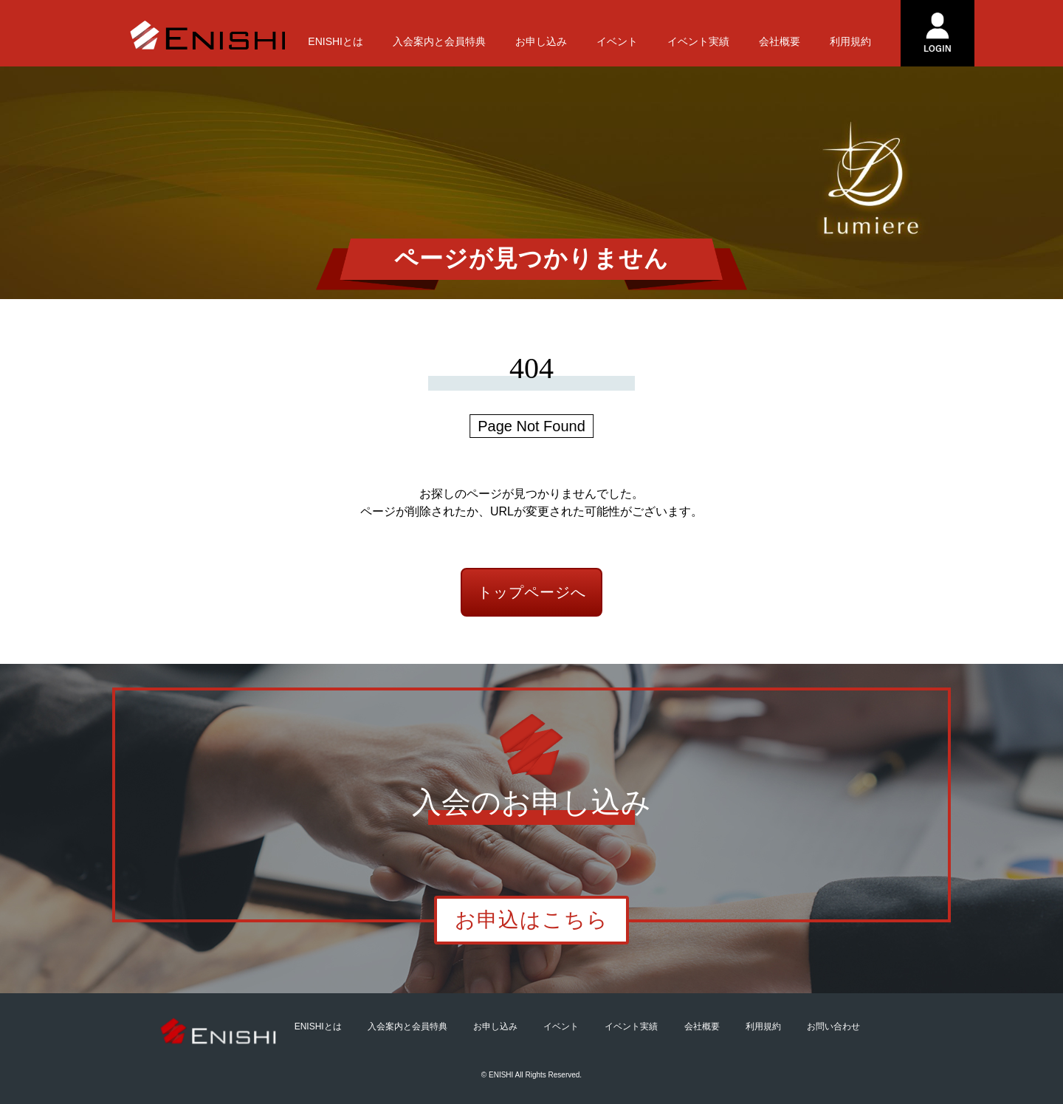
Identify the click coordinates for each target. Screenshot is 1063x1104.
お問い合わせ (833, 1026)
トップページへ (532, 592)
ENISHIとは (335, 41)
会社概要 (779, 41)
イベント (617, 41)
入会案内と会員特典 (439, 41)
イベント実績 (698, 41)
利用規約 (850, 41)
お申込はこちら (531, 919)
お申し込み (541, 41)
